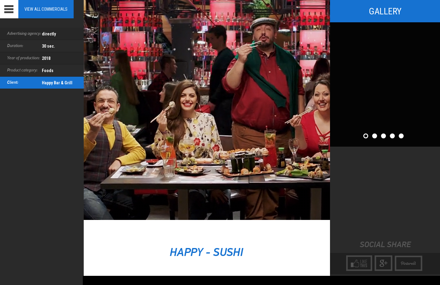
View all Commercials (46, 9)
